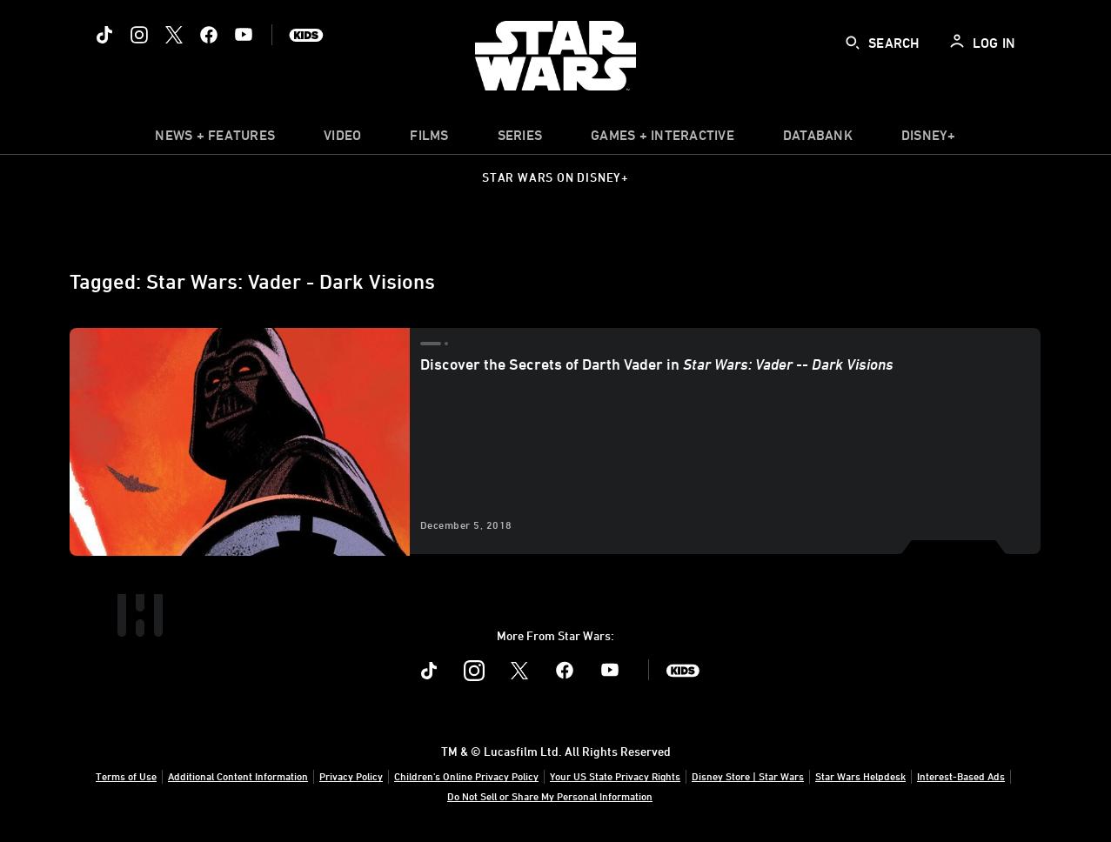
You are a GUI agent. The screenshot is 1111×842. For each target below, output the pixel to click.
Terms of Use (126, 776)
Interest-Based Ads (961, 776)
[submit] (852, 42)
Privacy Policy (351, 776)
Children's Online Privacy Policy (466, 776)
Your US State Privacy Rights (615, 776)
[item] (215, 139)
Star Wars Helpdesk (860, 776)
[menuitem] (342, 139)
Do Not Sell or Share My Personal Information (550, 796)
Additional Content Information (238, 776)
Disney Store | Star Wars (748, 776)
